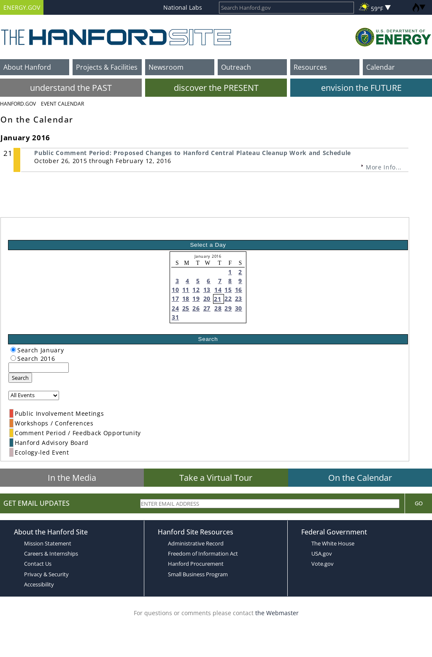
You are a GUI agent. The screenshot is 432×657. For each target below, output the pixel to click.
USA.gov (321, 553)
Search (20, 378)
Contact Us (37, 563)
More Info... (384, 167)
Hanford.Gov (18, 103)
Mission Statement (47, 543)
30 (238, 308)
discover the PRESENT (216, 87)
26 (196, 308)
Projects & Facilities (107, 67)
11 (185, 290)
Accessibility (39, 584)
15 (228, 290)
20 (207, 298)
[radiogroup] (13, 349)
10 (175, 290)
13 (207, 290)
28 (217, 308)
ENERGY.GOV (21, 7)
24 (175, 308)
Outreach (236, 67)
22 (228, 298)
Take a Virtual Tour (215, 477)
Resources (310, 67)
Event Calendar (62, 103)
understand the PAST (71, 87)
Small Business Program (198, 574)
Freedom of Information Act (203, 553)
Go (419, 503)
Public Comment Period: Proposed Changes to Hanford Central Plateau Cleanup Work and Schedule (192, 153)
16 (238, 290)
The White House (332, 543)
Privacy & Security (46, 574)
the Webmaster (277, 613)
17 (175, 298)
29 (228, 308)
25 (185, 308)
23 (238, 298)
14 (217, 290)
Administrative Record (196, 543)
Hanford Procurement (196, 563)
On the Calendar (360, 477)
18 (185, 298)
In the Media (72, 477)
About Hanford (27, 67)
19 (196, 298)
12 (196, 290)
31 (175, 317)
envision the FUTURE (361, 87)
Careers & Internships (51, 553)
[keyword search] (38, 368)
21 (217, 299)
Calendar (380, 67)
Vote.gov (322, 563)
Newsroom (166, 67)
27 (207, 308)
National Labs (182, 7)
